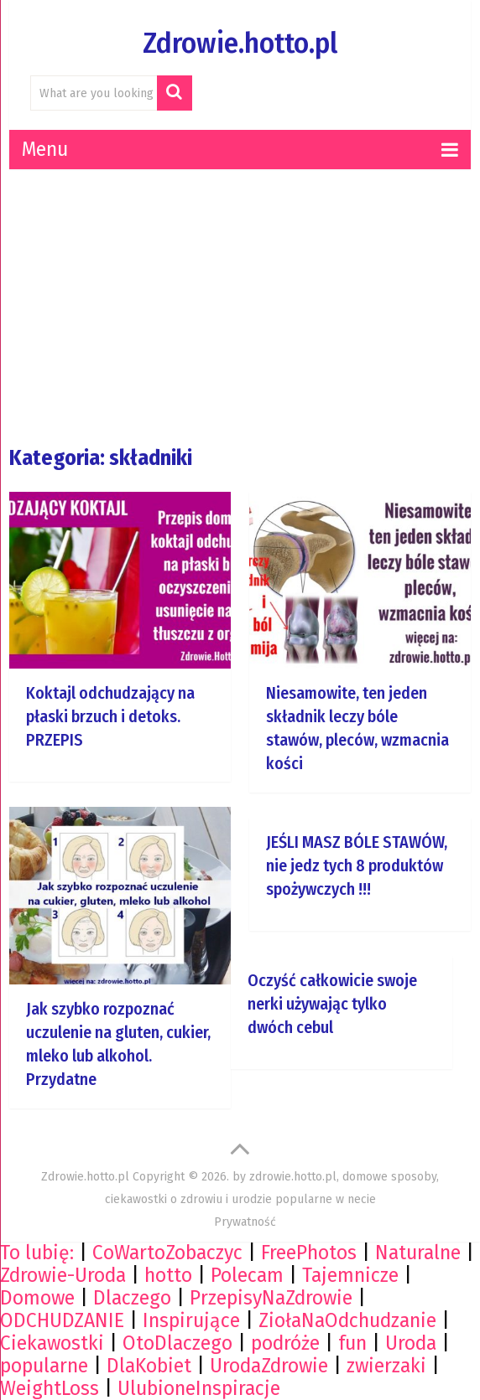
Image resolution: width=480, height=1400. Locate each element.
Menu (45, 149)
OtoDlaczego (177, 1343)
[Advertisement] (244, 307)
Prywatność (245, 1222)
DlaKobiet (149, 1365)
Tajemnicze (350, 1275)
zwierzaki (386, 1365)
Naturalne (418, 1252)
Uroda (410, 1343)
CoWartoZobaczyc (167, 1252)
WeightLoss (49, 1388)
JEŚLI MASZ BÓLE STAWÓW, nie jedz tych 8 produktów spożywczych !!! (356, 865)
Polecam (247, 1275)
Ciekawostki (52, 1343)
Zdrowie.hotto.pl (240, 42)
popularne (44, 1365)
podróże (285, 1343)
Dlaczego (132, 1298)
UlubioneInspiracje (198, 1388)
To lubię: (37, 1252)
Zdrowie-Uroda (63, 1275)
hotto (168, 1275)
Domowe (37, 1298)
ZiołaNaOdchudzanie (347, 1320)
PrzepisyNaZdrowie (271, 1298)
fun (352, 1343)
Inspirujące (191, 1320)
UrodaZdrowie (269, 1365)
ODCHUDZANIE (62, 1320)
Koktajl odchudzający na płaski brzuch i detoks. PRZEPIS (110, 716)
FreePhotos (309, 1252)
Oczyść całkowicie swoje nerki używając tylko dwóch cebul (332, 1003)
